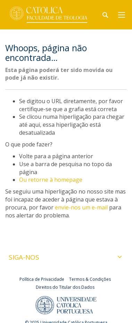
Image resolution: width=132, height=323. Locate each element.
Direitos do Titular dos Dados (65, 287)
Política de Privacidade (41, 279)
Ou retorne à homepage (50, 179)
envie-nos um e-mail (81, 207)
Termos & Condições (90, 279)
